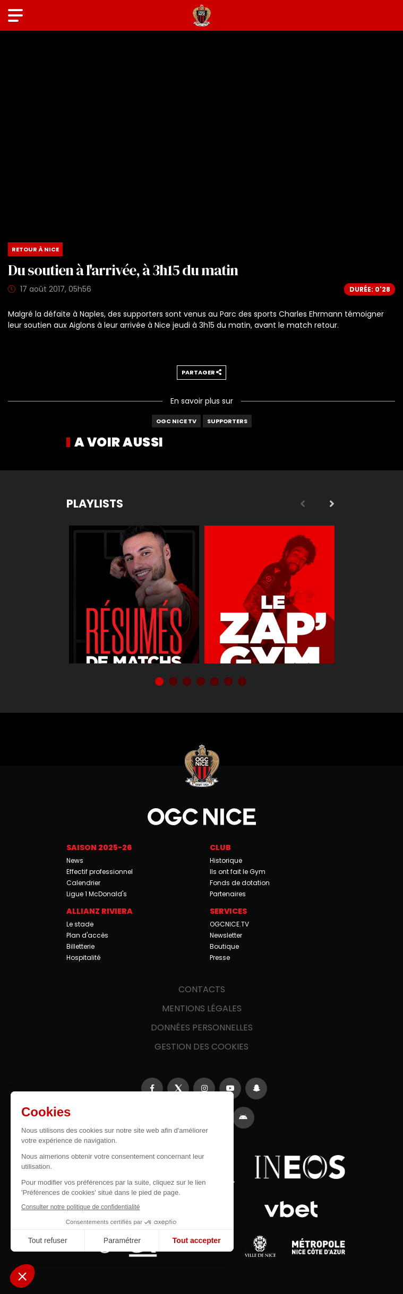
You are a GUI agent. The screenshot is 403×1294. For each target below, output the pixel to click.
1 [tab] (160, 682)
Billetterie (80, 946)
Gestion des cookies (201, 1047)
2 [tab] (174, 682)
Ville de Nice (260, 1246)
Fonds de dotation (240, 882)
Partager (201, 372)
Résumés (134, 594)
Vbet (291, 1209)
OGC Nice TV (176, 421)
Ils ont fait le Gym (237, 871)
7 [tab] (243, 682)
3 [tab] (188, 682)
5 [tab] (215, 682)
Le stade (79, 924)
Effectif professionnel (99, 871)
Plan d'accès (87, 935)
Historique (226, 860)
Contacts (201, 989)
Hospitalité (83, 957)
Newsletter (226, 935)
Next (332, 504)
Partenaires (228, 893)
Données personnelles (202, 1027)
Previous (302, 504)
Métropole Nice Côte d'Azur (318, 1246)
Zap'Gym (269, 594)
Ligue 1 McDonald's (96, 893)
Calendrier (83, 882)
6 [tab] (229, 682)
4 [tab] (201, 682)
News (74, 860)
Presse (220, 957)
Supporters (227, 421)
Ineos (300, 1167)
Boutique (224, 946)
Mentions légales (202, 1008)
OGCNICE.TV (229, 924)
